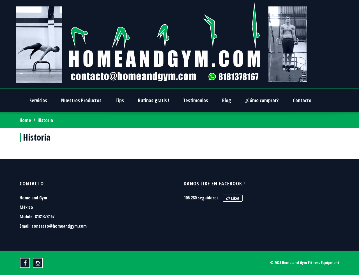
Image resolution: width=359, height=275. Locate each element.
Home (25, 120)
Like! (232, 198)
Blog (226, 100)
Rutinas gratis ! (153, 100)
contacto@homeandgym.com (59, 226)
